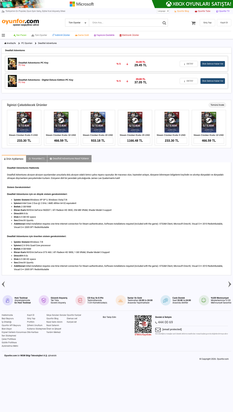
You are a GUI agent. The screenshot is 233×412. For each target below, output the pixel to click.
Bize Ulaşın (7, 329)
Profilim (30, 322)
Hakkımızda (7, 315)
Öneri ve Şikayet (53, 329)
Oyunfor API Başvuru (11, 325)
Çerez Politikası (9, 339)
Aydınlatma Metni (10, 346)
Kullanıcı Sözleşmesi (36, 329)
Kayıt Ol (30, 315)
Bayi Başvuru (8, 318)
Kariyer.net (72, 322)
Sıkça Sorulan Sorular (56, 315)
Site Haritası (32, 332)
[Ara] (164, 23)
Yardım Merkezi (53, 332)
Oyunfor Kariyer (74, 315)
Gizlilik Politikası (9, 342)
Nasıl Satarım (52, 325)
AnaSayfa (11, 43)
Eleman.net (72, 318)
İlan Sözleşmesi (9, 335)
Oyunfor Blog (52, 318)
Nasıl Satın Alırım (54, 322)
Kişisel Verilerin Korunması (14, 332)
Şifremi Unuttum (34, 325)
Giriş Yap (31, 318)
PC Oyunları (26, 43)
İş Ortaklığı (6, 322)
